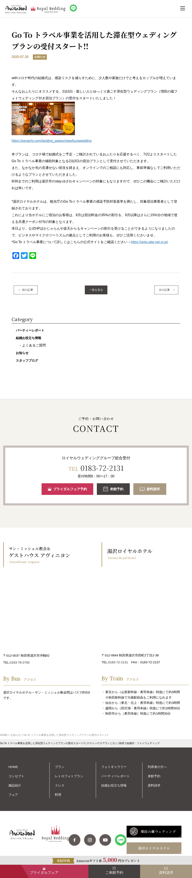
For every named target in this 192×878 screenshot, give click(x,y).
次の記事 (164, 289)
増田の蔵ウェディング (153, 832)
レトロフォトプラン (69, 776)
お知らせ (22, 353)
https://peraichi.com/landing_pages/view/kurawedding (52, 141)
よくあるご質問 (34, 345)
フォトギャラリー (114, 767)
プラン (59, 767)
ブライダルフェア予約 (67, 489)
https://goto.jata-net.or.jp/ (149, 242)
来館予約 (113, 489)
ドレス (59, 785)
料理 (58, 794)
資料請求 (150, 490)
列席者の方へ (157, 767)
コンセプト (16, 776)
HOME (13, 767)
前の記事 (27, 289)
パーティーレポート (30, 330)
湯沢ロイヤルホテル (154, 848)
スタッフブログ (27, 360)
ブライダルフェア (44, 873)
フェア (13, 794)
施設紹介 (14, 785)
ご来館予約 (114, 873)
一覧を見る (96, 289)
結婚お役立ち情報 (28, 338)
